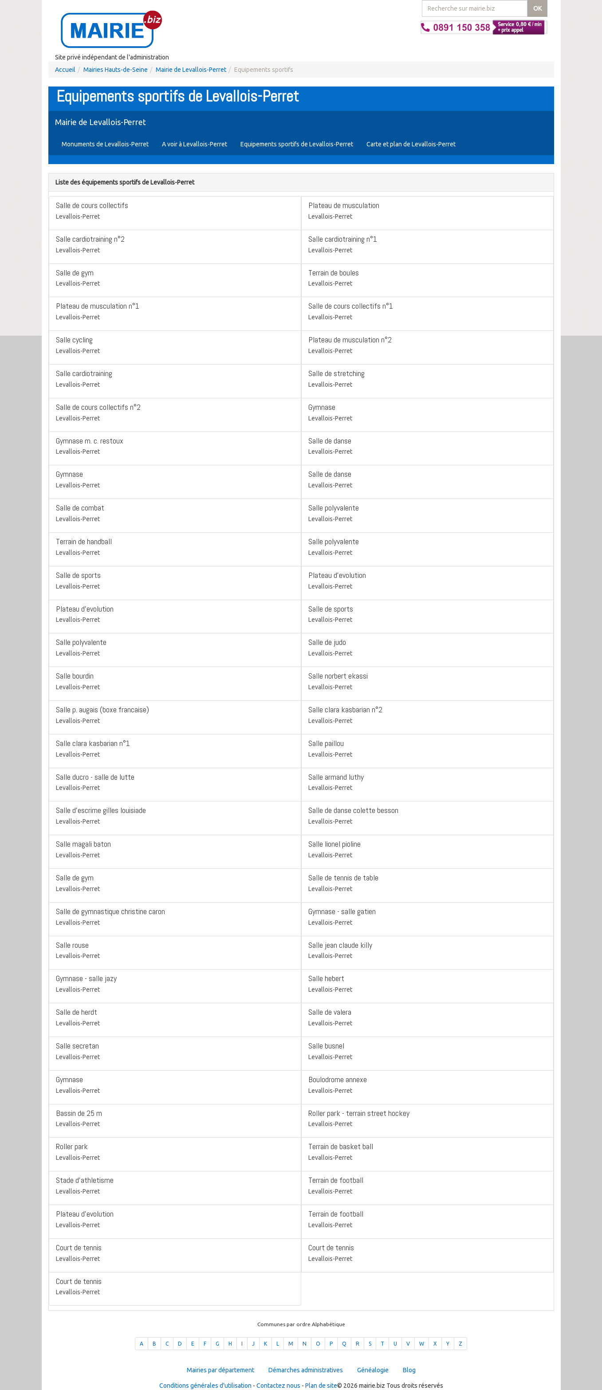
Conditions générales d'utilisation (205, 1385)
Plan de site (321, 1385)
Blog (409, 1370)
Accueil (65, 69)
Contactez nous (278, 1385)
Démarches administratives (305, 1370)
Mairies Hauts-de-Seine (115, 69)
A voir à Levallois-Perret (194, 144)
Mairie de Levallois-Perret (191, 69)
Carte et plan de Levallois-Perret (411, 144)
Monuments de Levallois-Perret (105, 144)
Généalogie (373, 1370)
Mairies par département (220, 1370)
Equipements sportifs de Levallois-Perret (296, 144)
